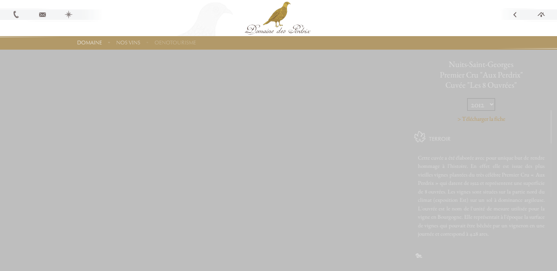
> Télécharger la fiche (492, 119)
